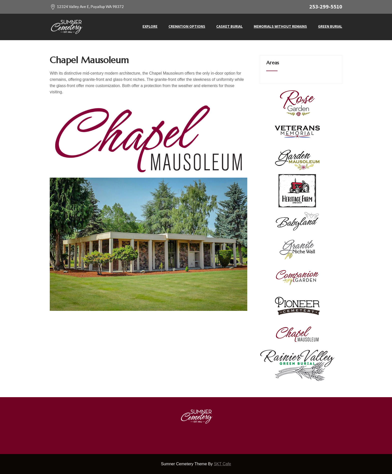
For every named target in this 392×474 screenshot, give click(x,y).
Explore (150, 26)
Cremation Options (186, 26)
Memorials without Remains (280, 26)
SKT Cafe (222, 464)
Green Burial (330, 26)
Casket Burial (229, 26)
